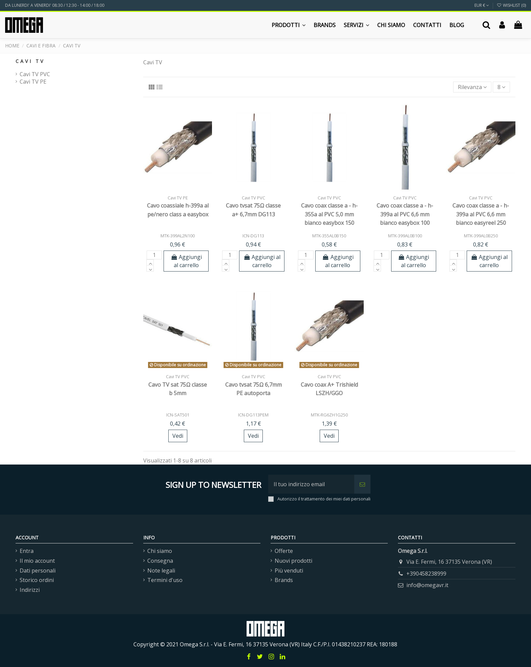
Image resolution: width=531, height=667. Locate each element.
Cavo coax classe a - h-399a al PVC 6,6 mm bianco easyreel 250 (480, 214)
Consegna (160, 560)
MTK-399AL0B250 (481, 236)
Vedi (177, 435)
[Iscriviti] (362, 484)
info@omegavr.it (427, 585)
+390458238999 (426, 573)
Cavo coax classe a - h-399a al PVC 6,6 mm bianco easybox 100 (405, 214)
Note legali (161, 570)
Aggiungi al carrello (186, 261)
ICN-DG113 (253, 236)
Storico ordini (37, 580)
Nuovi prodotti (293, 560)
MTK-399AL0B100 (405, 236)
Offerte (284, 551)
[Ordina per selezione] (472, 87)
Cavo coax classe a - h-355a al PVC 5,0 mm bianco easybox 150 (329, 214)
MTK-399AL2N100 (178, 236)
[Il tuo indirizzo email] (311, 484)
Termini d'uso (165, 580)
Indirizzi (30, 590)
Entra (27, 551)
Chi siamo (159, 551)
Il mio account (37, 560)
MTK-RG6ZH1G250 (329, 415)
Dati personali (38, 570)
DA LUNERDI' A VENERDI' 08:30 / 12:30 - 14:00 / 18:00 (54, 5)
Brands (284, 580)
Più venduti (289, 570)
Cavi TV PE (33, 81)
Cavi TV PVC (35, 74)
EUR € (481, 5)
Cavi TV (30, 61)
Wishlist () (511, 5)
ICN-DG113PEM (253, 415)
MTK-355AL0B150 (329, 236)
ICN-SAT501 (177, 415)
